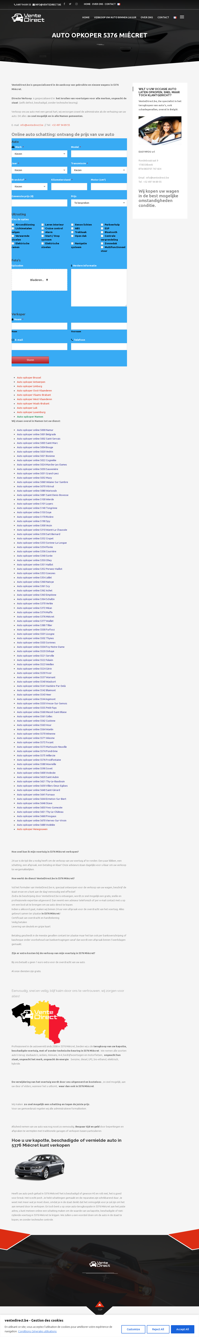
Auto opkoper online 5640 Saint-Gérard (38, 790)
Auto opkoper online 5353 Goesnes (36, 573)
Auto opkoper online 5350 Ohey (34, 560)
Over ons (97, 4)
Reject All (158, 1329)
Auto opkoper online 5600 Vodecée (36, 772)
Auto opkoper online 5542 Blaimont (36, 690)
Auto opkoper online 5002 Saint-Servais (38, 438)
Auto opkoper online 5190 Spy (33, 521)
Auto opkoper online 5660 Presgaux (36, 816)
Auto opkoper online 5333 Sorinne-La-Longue (42, 542)
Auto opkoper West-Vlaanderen (34, 399)
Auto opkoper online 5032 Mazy (34, 477)
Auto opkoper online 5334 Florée (35, 547)
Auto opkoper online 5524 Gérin (34, 668)
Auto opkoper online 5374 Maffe (35, 612)
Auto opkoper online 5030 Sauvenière (37, 469)
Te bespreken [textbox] (81, 202)
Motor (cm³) (98, 179)
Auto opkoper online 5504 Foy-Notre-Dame (41, 646)
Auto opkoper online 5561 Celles (34, 716)
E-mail (19, 339)
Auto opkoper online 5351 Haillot (35, 564)
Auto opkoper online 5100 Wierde (35, 499)
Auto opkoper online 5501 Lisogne (35, 634)
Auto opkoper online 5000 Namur (35, 430)
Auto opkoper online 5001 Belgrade (36, 434)
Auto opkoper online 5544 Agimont (36, 699)
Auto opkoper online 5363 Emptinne (36, 594)
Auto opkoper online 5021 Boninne (36, 456)
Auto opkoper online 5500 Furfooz (36, 629)
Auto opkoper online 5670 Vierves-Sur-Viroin (41, 820)
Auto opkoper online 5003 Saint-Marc (37, 443)
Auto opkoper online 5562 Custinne (36, 720)
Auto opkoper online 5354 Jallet (34, 577)
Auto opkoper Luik (27, 407)
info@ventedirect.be (48, 4)
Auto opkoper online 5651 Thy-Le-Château (40, 811)
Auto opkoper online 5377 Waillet (35, 621)
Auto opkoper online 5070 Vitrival (35, 486)
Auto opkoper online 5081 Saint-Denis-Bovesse (42, 495)
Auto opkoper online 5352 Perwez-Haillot (39, 568)
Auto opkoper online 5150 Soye (34, 512)
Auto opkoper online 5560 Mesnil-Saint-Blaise (42, 712)
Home (87, 4)
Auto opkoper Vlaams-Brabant (34, 394)
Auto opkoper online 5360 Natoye (35, 581)
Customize (133, 1329)
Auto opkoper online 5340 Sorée (35, 555)
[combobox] (39, 153)
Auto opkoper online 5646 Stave (34, 803)
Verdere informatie (85, 265)
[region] (99, 1326)
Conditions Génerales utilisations (37, 1331)
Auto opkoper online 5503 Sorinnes (36, 642)
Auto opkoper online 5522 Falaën (35, 660)
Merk (19, 147)
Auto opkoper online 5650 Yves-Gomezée (39, 807)
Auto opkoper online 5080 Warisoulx (37, 490)
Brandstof (19, 179)
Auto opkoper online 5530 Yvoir (34, 673)
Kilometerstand (62, 179)
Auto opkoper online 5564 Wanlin (35, 729)
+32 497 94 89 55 (61, 125)
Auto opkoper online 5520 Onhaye (35, 651)
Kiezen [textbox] (18, 153)
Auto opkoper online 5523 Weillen (35, 664)
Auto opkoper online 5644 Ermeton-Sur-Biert (41, 799)
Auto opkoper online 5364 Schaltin (36, 599)
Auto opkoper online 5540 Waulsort (36, 681)
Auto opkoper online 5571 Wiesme (36, 738)
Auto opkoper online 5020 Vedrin (35, 451)
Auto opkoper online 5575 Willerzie (36, 755)
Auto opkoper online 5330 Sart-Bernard (38, 534)
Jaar (15, 163)
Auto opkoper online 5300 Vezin (34, 525)
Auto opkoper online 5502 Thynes (35, 638)
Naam (18, 319)
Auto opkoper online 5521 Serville (35, 655)
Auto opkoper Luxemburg (31, 412)
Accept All (182, 1329)
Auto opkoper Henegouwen (32, 829)
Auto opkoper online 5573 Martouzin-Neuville (42, 746)
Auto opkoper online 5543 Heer (34, 694)
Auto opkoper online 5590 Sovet (35, 768)
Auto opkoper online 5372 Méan (34, 608)
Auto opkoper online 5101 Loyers (35, 503)
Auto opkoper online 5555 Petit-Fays (37, 707)
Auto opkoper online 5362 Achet (34, 590)
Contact (110, 4)
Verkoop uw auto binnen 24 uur (115, 17)
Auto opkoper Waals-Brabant (33, 403)
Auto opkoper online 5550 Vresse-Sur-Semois (42, 703)
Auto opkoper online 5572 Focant (35, 742)
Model (76, 147)
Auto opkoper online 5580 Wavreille (36, 764)
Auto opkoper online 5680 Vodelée (36, 824)
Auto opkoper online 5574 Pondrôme (37, 751)
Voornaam (76, 331)
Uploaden (17, 265)
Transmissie (79, 163)
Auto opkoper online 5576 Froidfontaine (39, 759)
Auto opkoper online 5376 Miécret (35, 616)
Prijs (73, 196)
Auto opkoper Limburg (29, 386)
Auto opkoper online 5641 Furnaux (36, 794)
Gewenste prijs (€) (22, 196)
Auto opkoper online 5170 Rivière (35, 516)
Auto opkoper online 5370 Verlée (35, 603)
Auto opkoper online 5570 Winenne (36, 733)
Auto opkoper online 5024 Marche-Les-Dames (42, 464)
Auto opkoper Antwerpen (31, 382)
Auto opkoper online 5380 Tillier (34, 625)
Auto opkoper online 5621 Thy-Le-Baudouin (41, 781)
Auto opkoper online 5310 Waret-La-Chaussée (42, 529)
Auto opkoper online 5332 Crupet (35, 538)
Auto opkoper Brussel (29, 377)
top (100, 1309)
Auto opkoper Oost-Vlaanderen (34, 390)
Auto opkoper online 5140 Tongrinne (37, 508)
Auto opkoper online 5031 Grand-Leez (38, 473)
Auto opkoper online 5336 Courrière (36, 551)
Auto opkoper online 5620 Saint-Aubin (38, 777)
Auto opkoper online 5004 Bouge (35, 447)
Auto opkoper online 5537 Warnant (36, 677)
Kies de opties (20, 219)
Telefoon (79, 339)
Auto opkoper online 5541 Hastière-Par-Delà (41, 686)
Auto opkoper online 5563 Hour (34, 725)
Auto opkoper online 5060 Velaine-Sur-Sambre (42, 482)
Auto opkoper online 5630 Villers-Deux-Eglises (42, 785)
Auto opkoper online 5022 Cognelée (36, 460)
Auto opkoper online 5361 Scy (33, 586)
